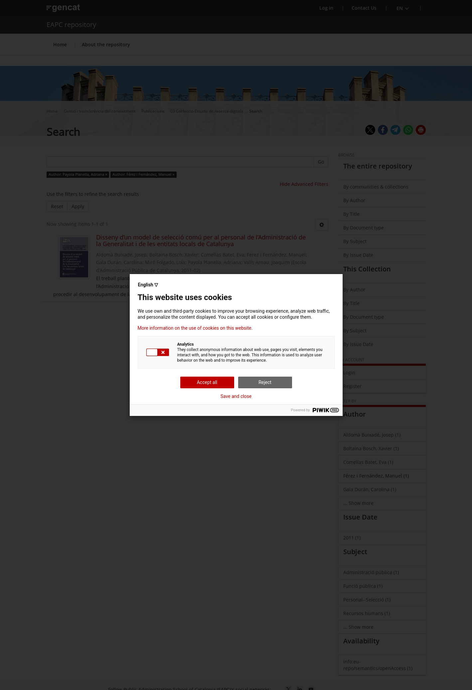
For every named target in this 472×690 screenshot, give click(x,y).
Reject (264, 382)
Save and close (236, 396)
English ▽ (148, 284)
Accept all (207, 382)
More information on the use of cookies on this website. (195, 328)
